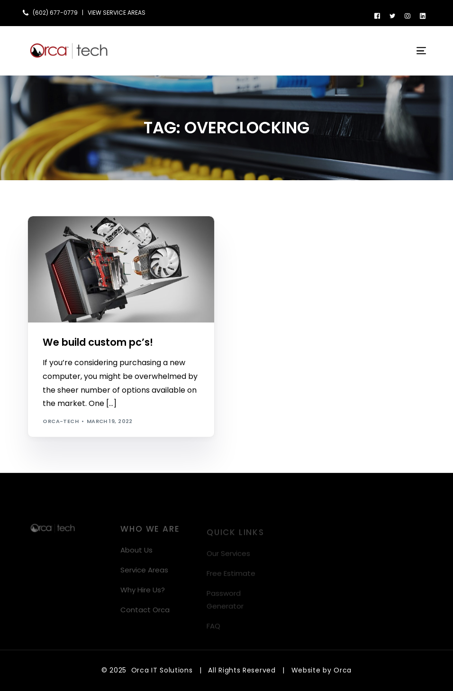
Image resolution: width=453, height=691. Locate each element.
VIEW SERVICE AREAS (116, 13)
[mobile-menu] (415, 50)
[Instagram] (407, 15)
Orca (343, 670)
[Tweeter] (392, 15)
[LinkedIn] (422, 15)
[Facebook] (377, 15)
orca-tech (61, 421)
